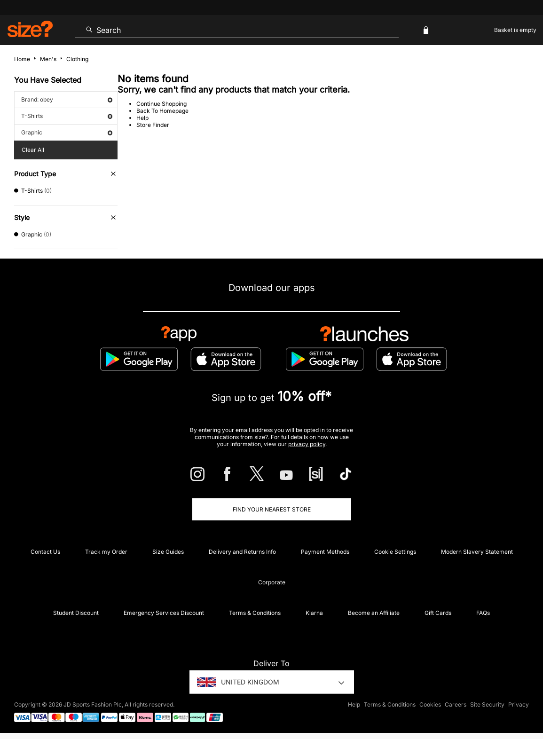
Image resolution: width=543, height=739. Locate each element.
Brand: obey (66, 99)
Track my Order (106, 551)
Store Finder (152, 124)
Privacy (518, 704)
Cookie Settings (395, 551)
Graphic (66, 132)
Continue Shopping (161, 103)
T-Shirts (66, 115)
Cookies (430, 704)
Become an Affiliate (374, 612)
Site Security (487, 704)
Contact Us (45, 551)
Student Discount (76, 612)
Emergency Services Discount (164, 612)
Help (142, 117)
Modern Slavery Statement (477, 551)
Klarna (314, 612)
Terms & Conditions (255, 612)
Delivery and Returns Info (242, 551)
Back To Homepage (162, 110)
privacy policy (306, 444)
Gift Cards (438, 612)
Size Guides (168, 551)
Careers (455, 704)
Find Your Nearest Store (272, 509)
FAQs (483, 612)
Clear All (33, 149)
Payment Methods (325, 551)
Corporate (271, 582)
